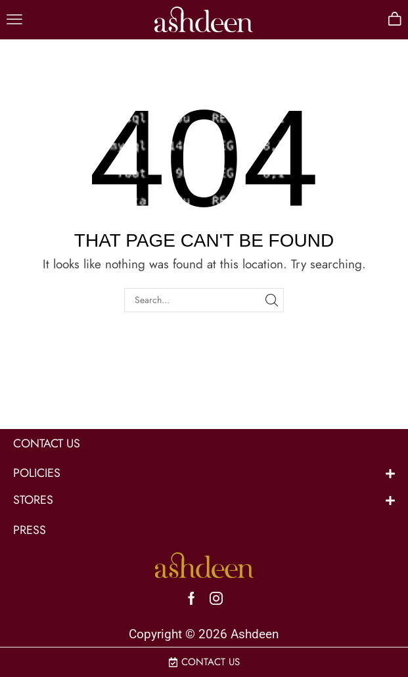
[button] (14, 19)
